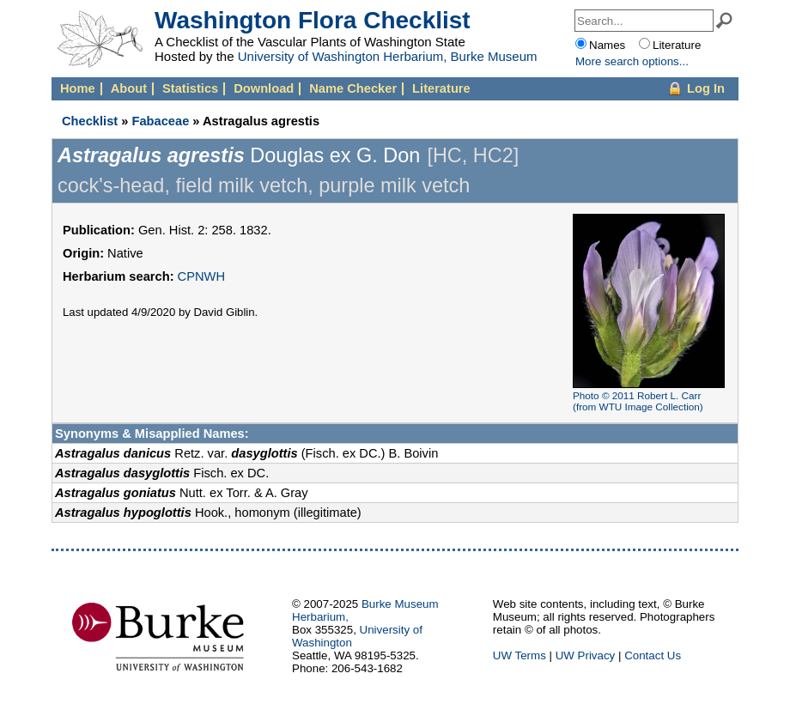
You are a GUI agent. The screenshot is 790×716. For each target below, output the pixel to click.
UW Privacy (586, 655)
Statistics (190, 88)
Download (264, 88)
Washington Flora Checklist (313, 20)
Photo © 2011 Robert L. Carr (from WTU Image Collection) (638, 401)
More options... (632, 61)
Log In (706, 88)
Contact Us (652, 655)
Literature (441, 88)
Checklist (90, 121)
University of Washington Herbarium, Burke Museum (388, 56)
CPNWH (201, 276)
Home (77, 88)
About (129, 88)
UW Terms (519, 655)
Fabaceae (160, 121)
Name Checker (353, 88)
